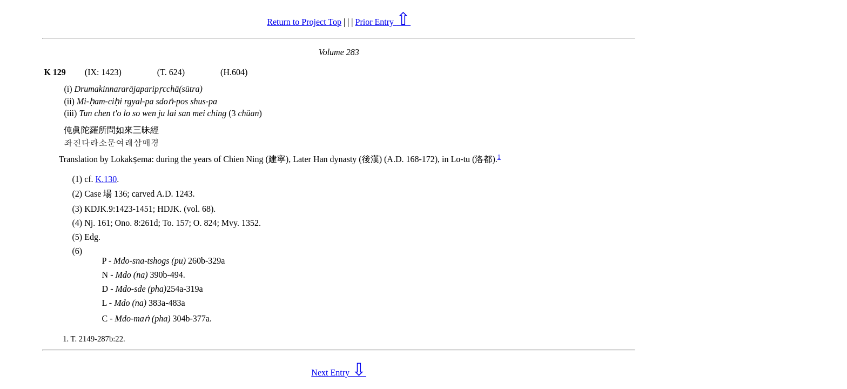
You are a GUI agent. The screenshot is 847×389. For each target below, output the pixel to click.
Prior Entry (383, 21)
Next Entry (338, 372)
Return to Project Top (304, 21)
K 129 (54, 72)
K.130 (106, 179)
